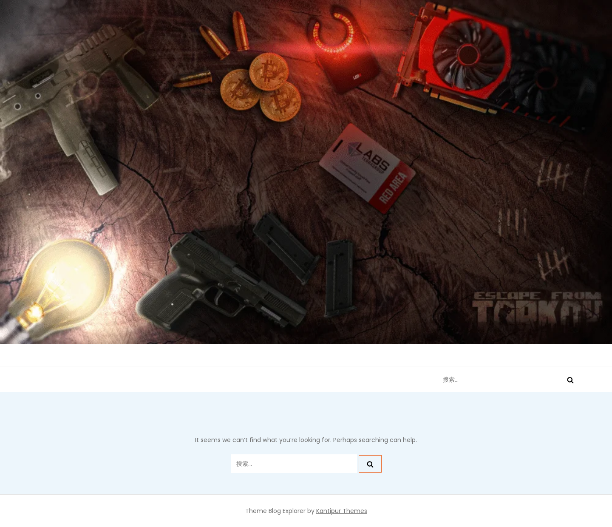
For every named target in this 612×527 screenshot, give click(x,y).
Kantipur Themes (341, 511)
